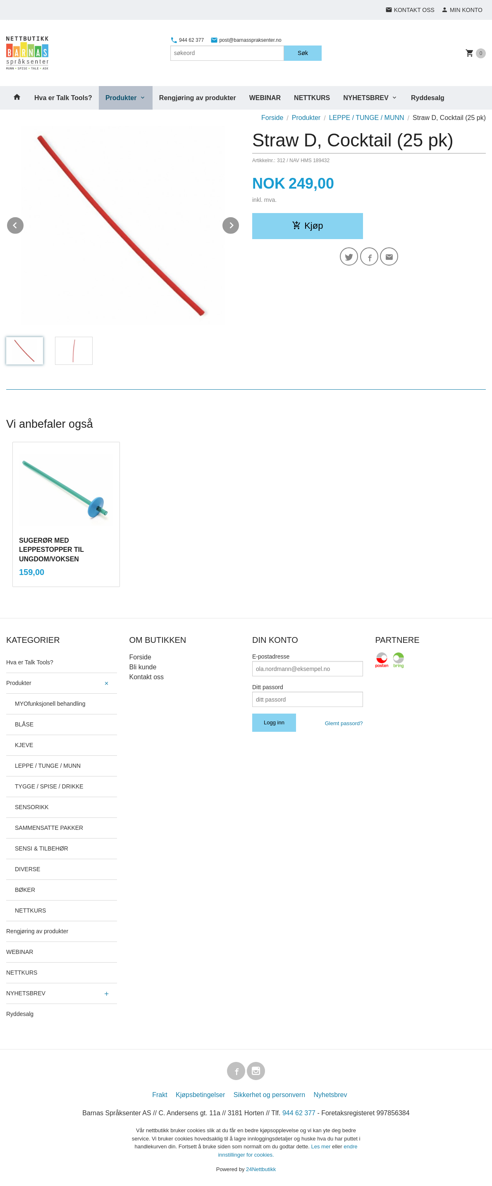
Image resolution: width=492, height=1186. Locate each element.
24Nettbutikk (261, 1169)
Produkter (121, 97)
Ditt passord (267, 687)
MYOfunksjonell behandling (50, 703)
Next (239, 224)
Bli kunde (143, 667)
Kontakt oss (146, 676)
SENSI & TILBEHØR (41, 848)
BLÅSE (24, 724)
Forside (272, 117)
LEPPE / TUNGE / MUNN (48, 765)
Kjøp (307, 225)
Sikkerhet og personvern (269, 1094)
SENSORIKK (32, 807)
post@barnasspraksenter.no (246, 40)
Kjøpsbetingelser (200, 1094)
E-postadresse (270, 656)
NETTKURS (312, 97)
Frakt (159, 1094)
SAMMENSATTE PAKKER (49, 827)
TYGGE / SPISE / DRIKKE (49, 786)
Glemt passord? (344, 723)
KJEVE (24, 745)
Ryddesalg (427, 97)
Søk (303, 53)
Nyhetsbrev (330, 1094)
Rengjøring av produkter (197, 97)
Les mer (321, 1146)
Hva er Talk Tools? (63, 97)
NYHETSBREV (365, 97)
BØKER (25, 890)
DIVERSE (27, 869)
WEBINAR (265, 97)
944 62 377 (187, 40)
